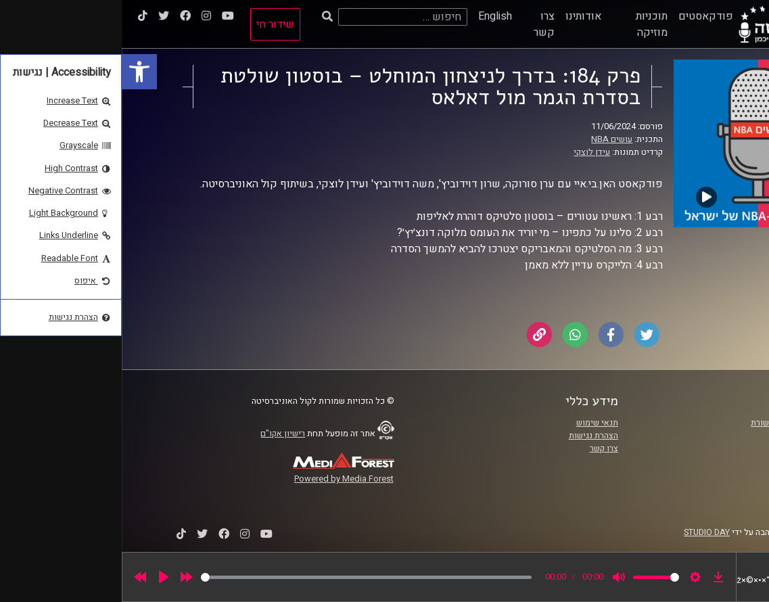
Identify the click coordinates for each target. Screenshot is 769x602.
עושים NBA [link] (490, 139)
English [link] (373, 16)
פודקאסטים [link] (584, 16)
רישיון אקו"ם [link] (161, 433)
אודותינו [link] (462, 16)
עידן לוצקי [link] (470, 152)
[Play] (42, 577)
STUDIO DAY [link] (585, 532)
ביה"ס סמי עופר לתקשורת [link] (674, 423)
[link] (17, 71)
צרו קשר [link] (422, 24)
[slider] (244, 577)
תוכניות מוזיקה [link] (530, 24)
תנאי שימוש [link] (475, 423)
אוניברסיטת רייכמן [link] (686, 436)
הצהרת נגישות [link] (471, 436)
